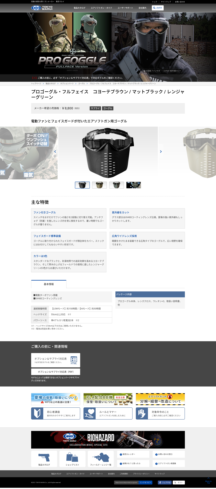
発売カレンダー (129, 455)
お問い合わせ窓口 (166, 455)
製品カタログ (79, 8)
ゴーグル (81, 84)
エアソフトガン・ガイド (101, 8)
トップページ (36, 84)
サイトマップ (166, 2)
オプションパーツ (67, 84)
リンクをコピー (145, 484)
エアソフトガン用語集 (167, 465)
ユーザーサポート (125, 8)
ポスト (180, 484)
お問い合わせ (180, 2)
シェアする (166, 484)
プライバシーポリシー (141, 475)
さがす (159, 8)
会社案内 (142, 8)
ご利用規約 (124, 475)
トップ (154, 2)
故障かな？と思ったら (132, 465)
